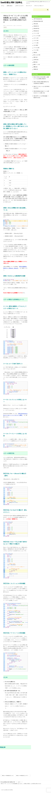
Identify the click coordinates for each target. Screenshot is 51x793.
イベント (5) (36, 33)
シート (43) (36, 42)
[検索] (41, 9)
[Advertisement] (15, 761)
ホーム (2, 5)
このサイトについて (19, 5)
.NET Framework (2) (38, 18)
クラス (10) (36, 40)
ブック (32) (36, 50)
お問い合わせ (9, 5)
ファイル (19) (36, 47)
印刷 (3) (35, 52)
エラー (5, 27)
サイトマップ (29, 5)
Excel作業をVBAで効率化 (11, 2)
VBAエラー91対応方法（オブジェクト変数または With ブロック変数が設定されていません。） (23, 775)
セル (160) (36, 45)
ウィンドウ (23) (37, 35)
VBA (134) (36, 23)
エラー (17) (36, 38)
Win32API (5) (36, 28)
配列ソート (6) (37, 64)
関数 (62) (35, 66)
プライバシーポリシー (39, 5)
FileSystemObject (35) (38, 21)
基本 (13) (35, 57)
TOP (8, 782)
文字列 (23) (36, 59)
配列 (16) (35, 62)
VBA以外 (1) (36, 26)
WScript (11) (36, 30)
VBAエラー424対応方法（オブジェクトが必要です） (9, 775)
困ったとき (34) (37, 54)
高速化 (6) (36, 69)
